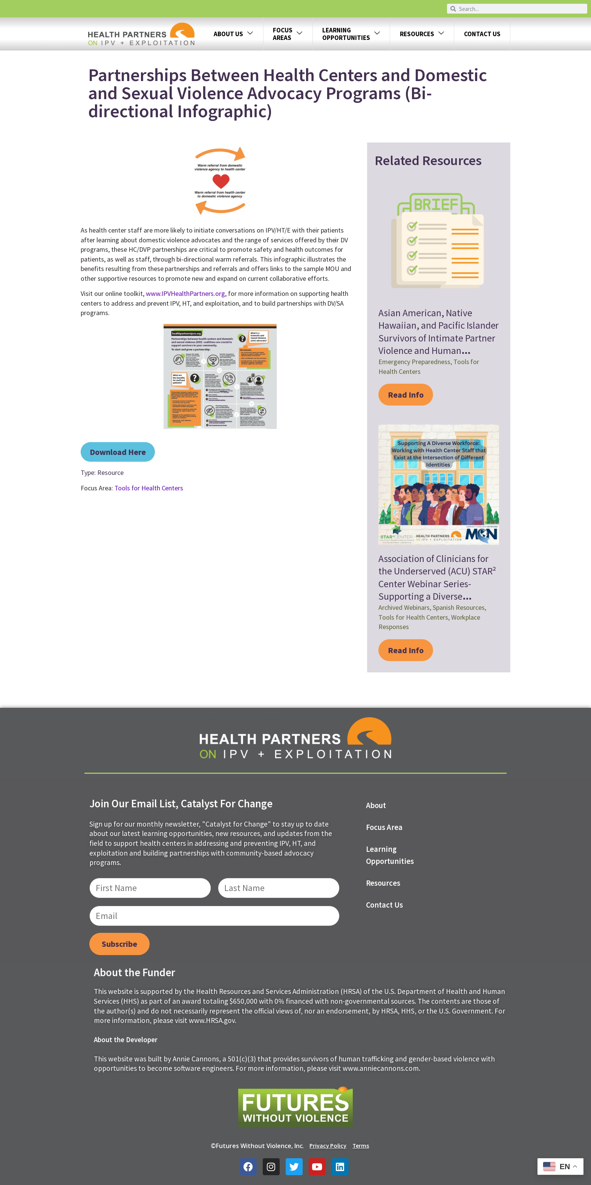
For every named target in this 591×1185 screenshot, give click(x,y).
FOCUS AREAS (288, 34)
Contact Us (482, 34)
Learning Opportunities (390, 855)
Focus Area (384, 827)
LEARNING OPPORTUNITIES (351, 34)
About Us (233, 34)
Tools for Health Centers (149, 488)
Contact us (384, 905)
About (376, 805)
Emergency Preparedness (414, 361)
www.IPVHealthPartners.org (185, 293)
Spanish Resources (459, 607)
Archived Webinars (404, 607)
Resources (422, 34)
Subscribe (119, 944)
